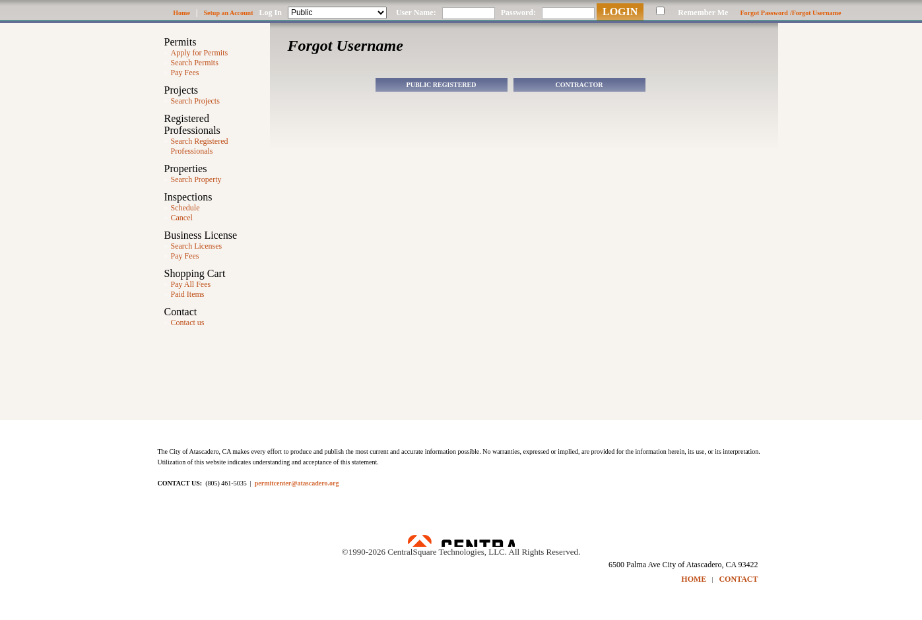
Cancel (182, 217)
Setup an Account (228, 12)
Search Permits (194, 62)
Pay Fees (185, 72)
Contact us (188, 322)
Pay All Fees (191, 284)
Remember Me (703, 12)
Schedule (185, 207)
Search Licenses (196, 246)
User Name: (416, 12)
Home (181, 12)
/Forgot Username (815, 12)
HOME (693, 579)
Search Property (196, 179)
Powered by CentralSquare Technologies (461, 541)
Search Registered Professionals (199, 146)
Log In (270, 12)
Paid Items (188, 294)
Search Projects (195, 101)
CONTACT (738, 579)
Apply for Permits (199, 52)
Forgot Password (764, 12)
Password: (518, 12)
